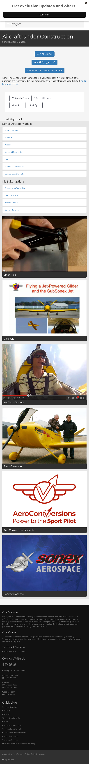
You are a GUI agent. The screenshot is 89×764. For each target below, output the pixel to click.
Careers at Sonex (10, 740)
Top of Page (8, 759)
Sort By (33, 105)
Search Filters (20, 98)
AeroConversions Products (14, 732)
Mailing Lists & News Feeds (14, 670)
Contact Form (9, 678)
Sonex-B (6, 710)
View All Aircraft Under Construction (44, 70)
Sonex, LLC (7, 682)
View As (16, 105)
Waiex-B (6, 714)
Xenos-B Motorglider (11, 718)
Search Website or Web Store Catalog (18, 743)
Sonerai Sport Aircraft (11, 729)
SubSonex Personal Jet (12, 725)
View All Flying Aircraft (44, 62)
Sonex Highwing (9, 707)
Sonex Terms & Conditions (14, 651)
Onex (5, 721)
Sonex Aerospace (10, 736)
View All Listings (44, 53)
